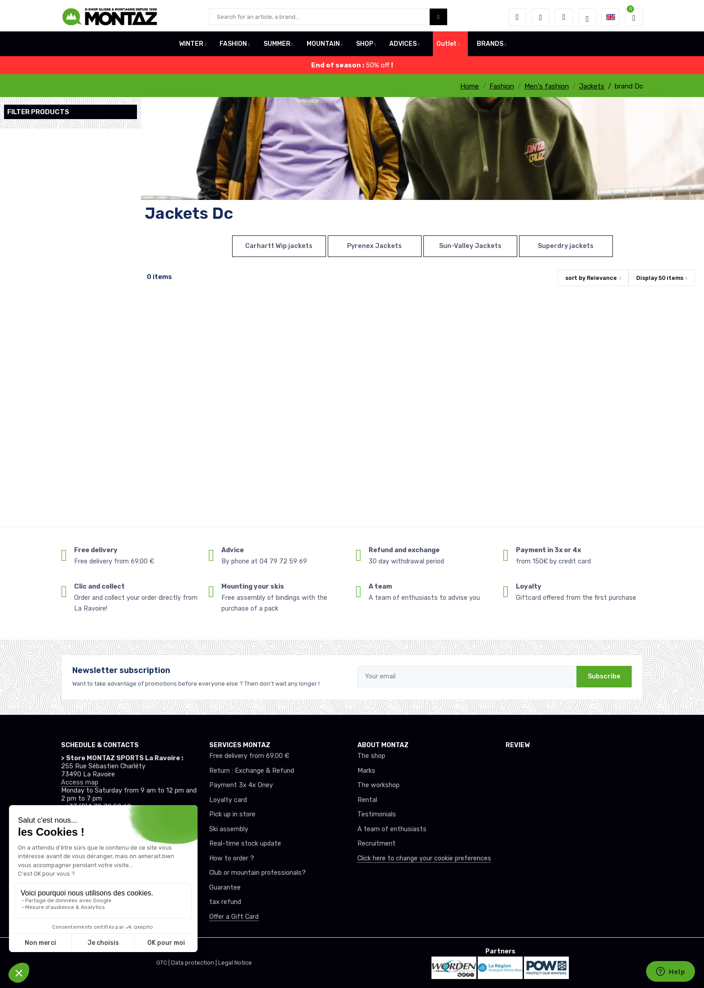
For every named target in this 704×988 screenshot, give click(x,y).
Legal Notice (235, 962)
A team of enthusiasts (392, 829)
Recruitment (376, 843)
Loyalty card (228, 800)
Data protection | (194, 962)
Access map (79, 782)
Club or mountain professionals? (257, 873)
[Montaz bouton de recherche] (438, 17)
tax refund (225, 902)
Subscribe (604, 676)
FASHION (233, 46)
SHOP (364, 46)
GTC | (163, 962)
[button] (517, 17)
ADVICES (403, 46)
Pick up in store (232, 814)
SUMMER (277, 46)
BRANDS (490, 46)
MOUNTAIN (323, 46)
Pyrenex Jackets (374, 246)
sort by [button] (591, 278)
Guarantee (225, 887)
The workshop (378, 785)
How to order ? (231, 858)
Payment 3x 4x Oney (241, 785)
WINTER (191, 46)
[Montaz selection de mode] (587, 17)
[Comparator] (564, 17)
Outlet (446, 46)
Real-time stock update (245, 843)
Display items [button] (659, 278)
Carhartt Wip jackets (278, 246)
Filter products (38, 112)
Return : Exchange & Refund (251, 771)
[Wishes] (541, 17)
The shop (371, 756)
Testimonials (376, 814)
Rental (367, 800)
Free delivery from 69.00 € (249, 756)
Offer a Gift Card (234, 917)
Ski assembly (228, 829)
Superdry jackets (566, 246)
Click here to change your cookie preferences (424, 858)
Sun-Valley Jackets (470, 246)
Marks (366, 771)
